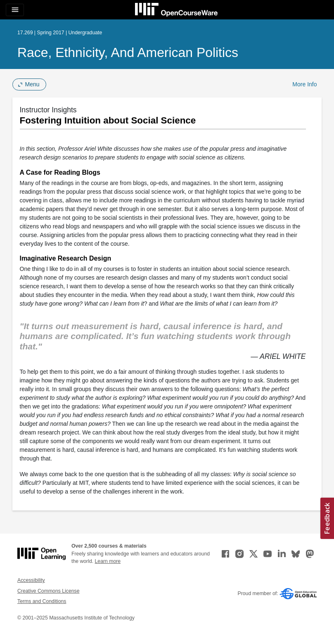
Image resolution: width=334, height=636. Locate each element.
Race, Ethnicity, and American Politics (127, 52)
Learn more (108, 561)
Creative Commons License (48, 591)
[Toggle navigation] (15, 10)
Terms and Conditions (41, 601)
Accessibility (31, 580)
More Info (304, 84)
